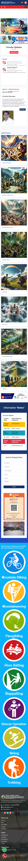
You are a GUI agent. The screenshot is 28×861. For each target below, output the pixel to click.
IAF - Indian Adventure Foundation (18, 856)
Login (2, 843)
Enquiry (3, 826)
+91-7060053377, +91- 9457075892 (10, 805)
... (22, 802)
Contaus (3, 828)
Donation (3, 837)
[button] (21, 2)
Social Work (4, 839)
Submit (14, 487)
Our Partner (4, 841)
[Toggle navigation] (25, 7)
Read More (14, 52)
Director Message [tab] (7, 92)
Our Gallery (4, 824)
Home (3, 820)
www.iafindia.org (6, 809)
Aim (2, 822)
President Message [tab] (14, 89)
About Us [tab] (4, 89)
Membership (4, 835)
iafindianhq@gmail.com (7, 807)
